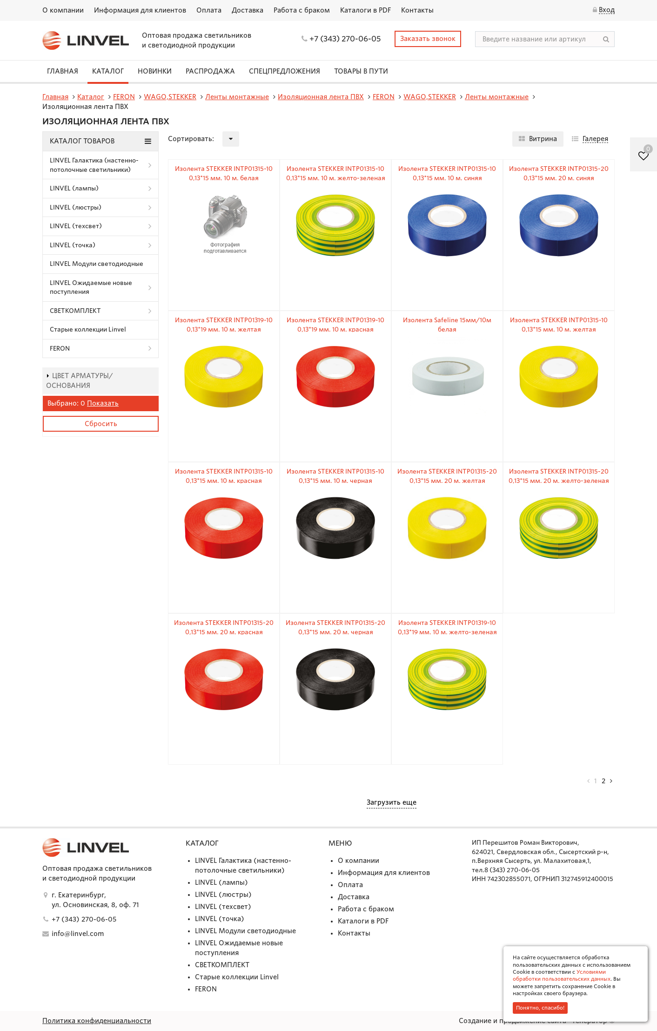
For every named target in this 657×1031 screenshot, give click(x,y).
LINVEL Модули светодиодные (96, 263)
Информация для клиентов (140, 10)
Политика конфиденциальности (96, 1020)
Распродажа (210, 71)
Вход (607, 10)
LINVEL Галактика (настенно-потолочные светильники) (94, 165)
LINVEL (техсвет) (76, 226)
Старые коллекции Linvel (88, 329)
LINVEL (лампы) (74, 188)
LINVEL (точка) (72, 245)
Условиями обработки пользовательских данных (561, 975)
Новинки (155, 71)
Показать (103, 403)
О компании (63, 10)
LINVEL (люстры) (75, 207)
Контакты (417, 10)
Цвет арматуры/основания (79, 380)
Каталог (108, 71)
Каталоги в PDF (365, 10)
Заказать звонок (428, 38)
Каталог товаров (100, 141)
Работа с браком (302, 10)
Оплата (208, 10)
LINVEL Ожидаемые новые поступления (91, 287)
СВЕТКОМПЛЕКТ (75, 310)
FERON (60, 348)
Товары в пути (361, 71)
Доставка (247, 10)
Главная (62, 71)
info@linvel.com (78, 933)
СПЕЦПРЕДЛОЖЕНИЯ (284, 71)
